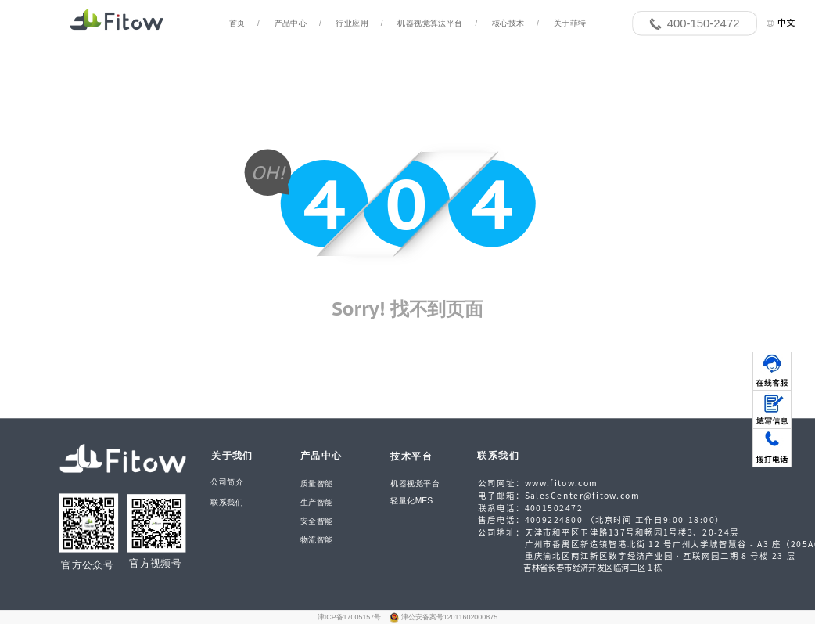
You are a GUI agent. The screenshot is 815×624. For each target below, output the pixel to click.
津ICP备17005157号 (350, 617)
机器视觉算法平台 (429, 23)
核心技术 (508, 23)
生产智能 (316, 502)
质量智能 (316, 484)
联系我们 (226, 502)
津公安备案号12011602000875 (449, 617)
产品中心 (291, 23)
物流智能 (316, 539)
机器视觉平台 (415, 483)
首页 (237, 23)
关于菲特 (570, 23)
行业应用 (352, 23)
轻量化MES (411, 500)
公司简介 (226, 482)
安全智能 (316, 520)
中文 (780, 22)
